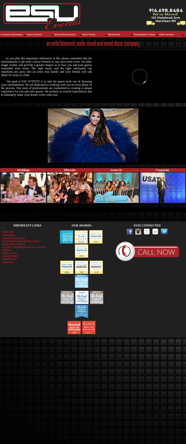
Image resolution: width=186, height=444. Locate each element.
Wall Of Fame (9, 258)
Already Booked (10, 255)
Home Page (8, 231)
